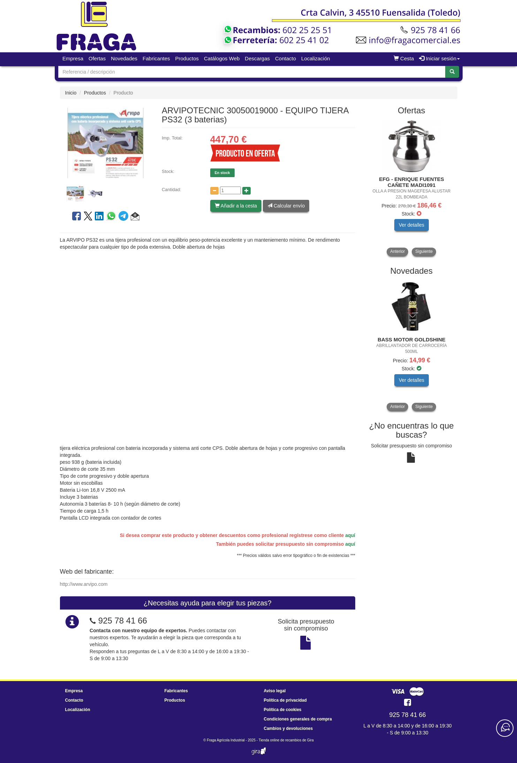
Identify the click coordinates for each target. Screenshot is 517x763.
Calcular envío (286, 206)
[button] (135, 217)
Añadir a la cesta (236, 206)
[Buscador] (252, 72)
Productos (187, 58)
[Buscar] (452, 72)
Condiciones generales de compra (298, 719)
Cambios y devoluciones (288, 728)
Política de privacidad (285, 700)
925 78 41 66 (122, 620)
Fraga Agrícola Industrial (225, 740)
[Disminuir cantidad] (214, 191)
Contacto (285, 58)
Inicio (71, 93)
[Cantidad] (230, 190)
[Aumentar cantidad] (246, 191)
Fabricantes (156, 58)
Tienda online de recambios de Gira (286, 740)
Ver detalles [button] (411, 225)
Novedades (124, 58)
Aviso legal (275, 690)
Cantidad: (171, 189)
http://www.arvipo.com (84, 584)
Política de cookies (283, 709)
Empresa (72, 58)
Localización (315, 58)
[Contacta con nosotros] (505, 728)
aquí (350, 535)
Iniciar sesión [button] (439, 58)
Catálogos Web (222, 58)
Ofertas (97, 58)
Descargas (257, 58)
